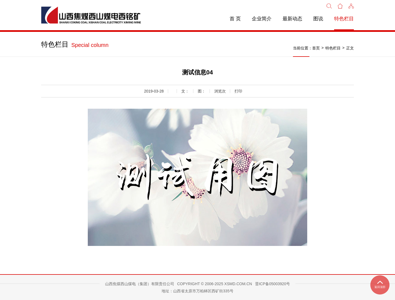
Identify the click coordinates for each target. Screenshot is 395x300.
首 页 (235, 18)
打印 (238, 91)
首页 (316, 48)
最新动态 (292, 18)
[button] (351, 5)
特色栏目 (344, 18)
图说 (318, 18)
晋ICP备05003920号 (272, 284)
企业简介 (262, 18)
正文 (350, 48)
